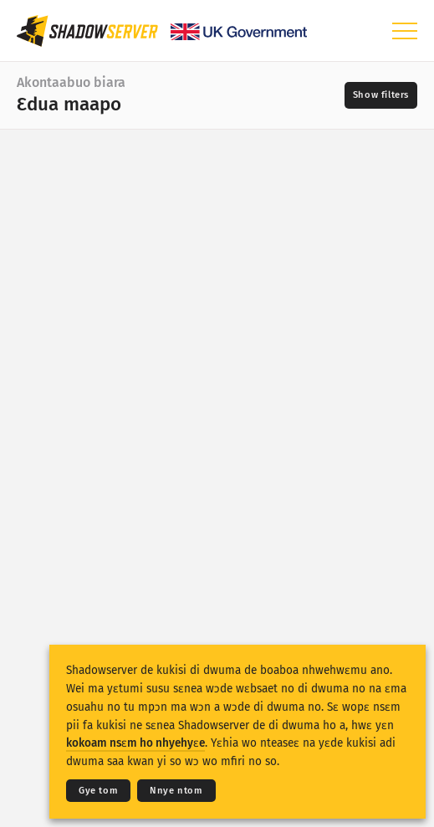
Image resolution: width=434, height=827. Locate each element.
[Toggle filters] (381, 95)
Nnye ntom (176, 790)
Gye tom (98, 790)
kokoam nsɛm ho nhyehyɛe (135, 743)
